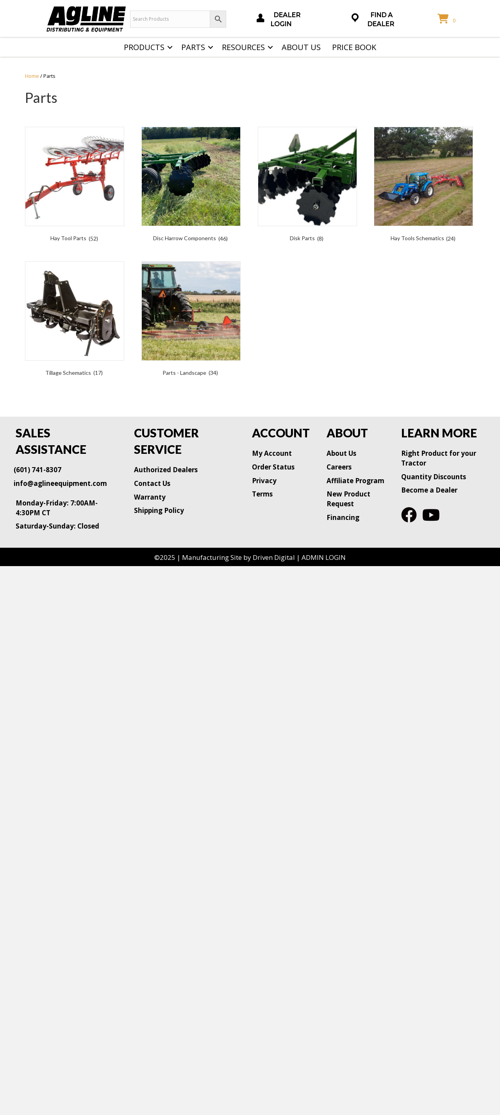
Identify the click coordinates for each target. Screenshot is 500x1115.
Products (144, 47)
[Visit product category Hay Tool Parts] (74, 186)
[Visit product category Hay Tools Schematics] (423, 186)
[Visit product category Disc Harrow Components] (191, 186)
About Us (301, 47)
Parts (193, 47)
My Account (272, 453)
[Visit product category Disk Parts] (307, 186)
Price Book (354, 47)
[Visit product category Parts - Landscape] (191, 320)
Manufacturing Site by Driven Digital (238, 557)
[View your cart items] (448, 19)
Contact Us (152, 483)
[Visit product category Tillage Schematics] (74, 320)
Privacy (264, 480)
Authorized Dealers (166, 469)
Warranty (150, 497)
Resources (243, 47)
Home (32, 75)
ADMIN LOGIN (324, 557)
